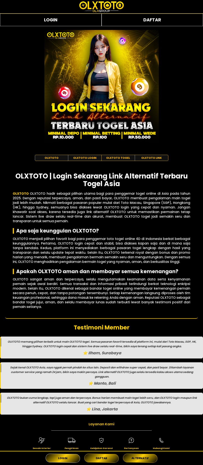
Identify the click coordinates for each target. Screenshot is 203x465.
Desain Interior (42, 448)
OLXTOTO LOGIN (84, 158)
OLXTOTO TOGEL (118, 158)
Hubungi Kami (161, 448)
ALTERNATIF (140, 458)
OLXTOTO (52, 158)
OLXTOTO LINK (151, 158)
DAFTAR (152, 20)
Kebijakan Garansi (101, 448)
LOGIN (50, 20)
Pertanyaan (131, 448)
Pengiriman (72, 448)
